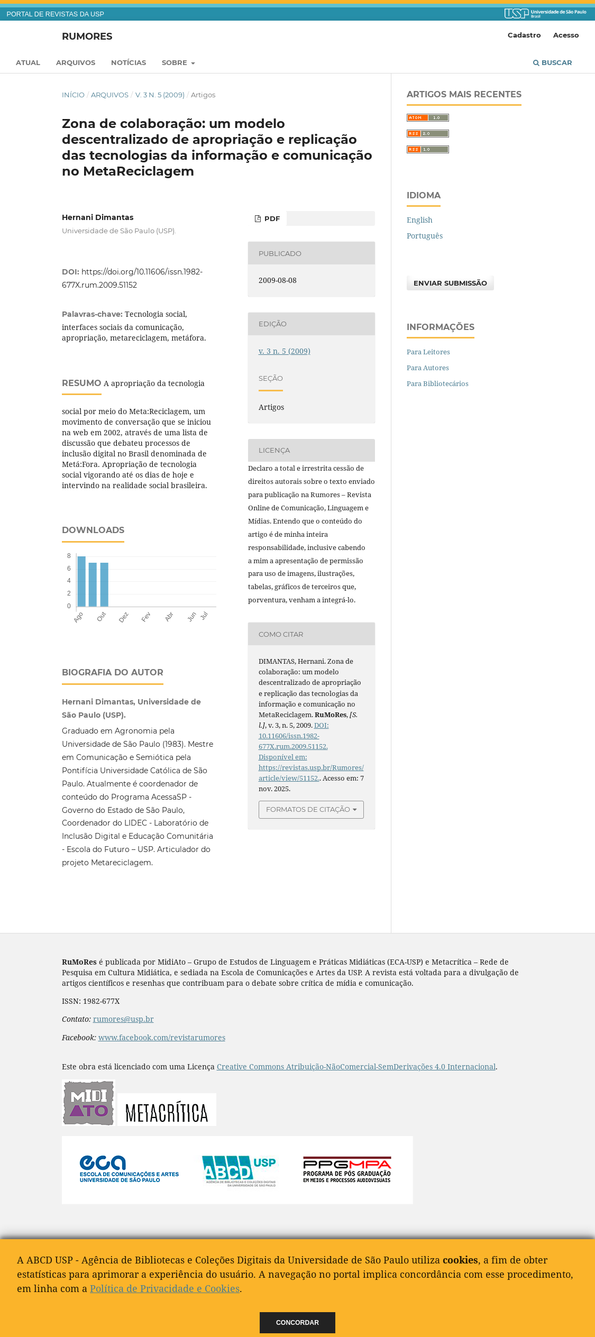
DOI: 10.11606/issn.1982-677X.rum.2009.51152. (294, 735)
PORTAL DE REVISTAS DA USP (55, 14)
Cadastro (524, 35)
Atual (28, 62)
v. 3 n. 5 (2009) (160, 94)
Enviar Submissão (450, 283)
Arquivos (75, 62)
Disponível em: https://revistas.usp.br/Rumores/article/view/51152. (311, 767)
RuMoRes (87, 36)
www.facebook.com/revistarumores (161, 1037)
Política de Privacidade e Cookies (165, 1288)
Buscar (552, 62)
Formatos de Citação (308, 809)
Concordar (297, 1322)
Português (425, 236)
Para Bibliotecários (438, 383)
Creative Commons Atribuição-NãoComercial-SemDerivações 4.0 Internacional (356, 1066)
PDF (271, 218)
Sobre (175, 62)
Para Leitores (428, 351)
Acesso (566, 35)
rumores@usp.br (123, 1019)
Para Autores (428, 367)
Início (73, 94)
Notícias (128, 62)
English (420, 220)
